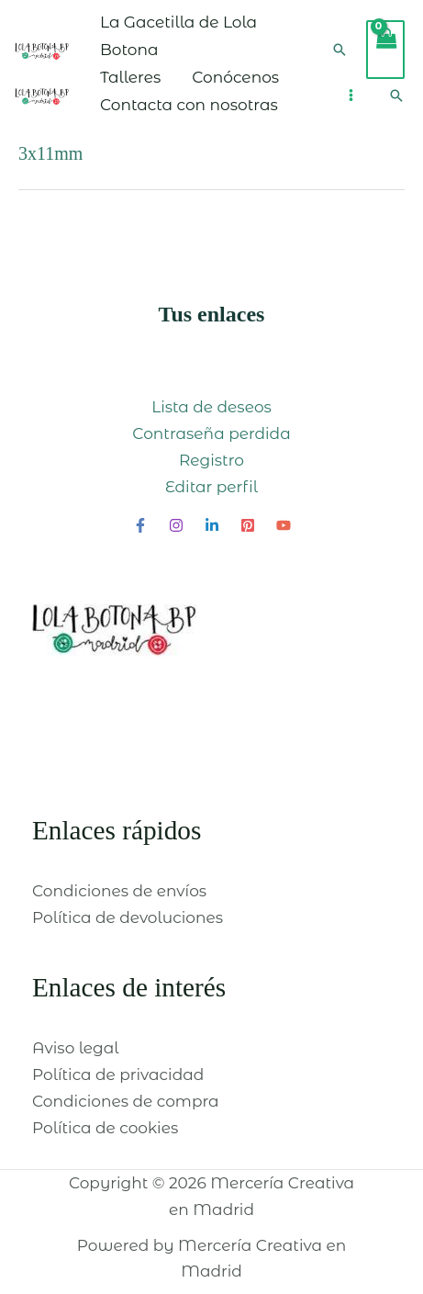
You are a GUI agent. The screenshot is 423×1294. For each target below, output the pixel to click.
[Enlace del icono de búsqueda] (339, 49)
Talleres (130, 77)
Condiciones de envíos (119, 891)
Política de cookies (105, 1128)
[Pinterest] (247, 525)
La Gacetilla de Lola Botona (178, 36)
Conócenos (235, 77)
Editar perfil (211, 487)
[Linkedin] (212, 525)
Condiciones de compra (125, 1101)
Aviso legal (75, 1048)
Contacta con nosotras (189, 105)
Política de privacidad (118, 1074)
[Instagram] (176, 525)
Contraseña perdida (211, 433)
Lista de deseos (211, 407)
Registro (211, 460)
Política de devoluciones (127, 917)
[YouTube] (283, 525)
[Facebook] (140, 525)
